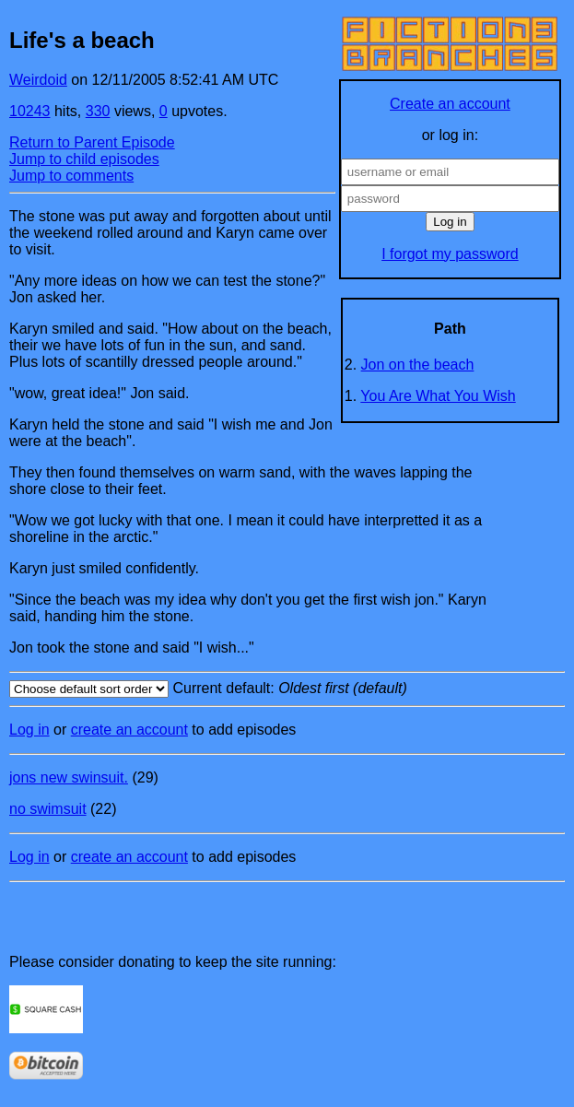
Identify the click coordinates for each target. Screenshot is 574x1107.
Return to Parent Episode (92, 142)
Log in (29, 729)
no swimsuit (48, 809)
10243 (30, 111)
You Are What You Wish (437, 396)
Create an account (450, 104)
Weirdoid (38, 80)
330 (98, 111)
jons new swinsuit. (68, 777)
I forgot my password (450, 254)
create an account (129, 729)
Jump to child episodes (84, 159)
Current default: (287, 689)
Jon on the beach (417, 364)
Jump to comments (71, 175)
